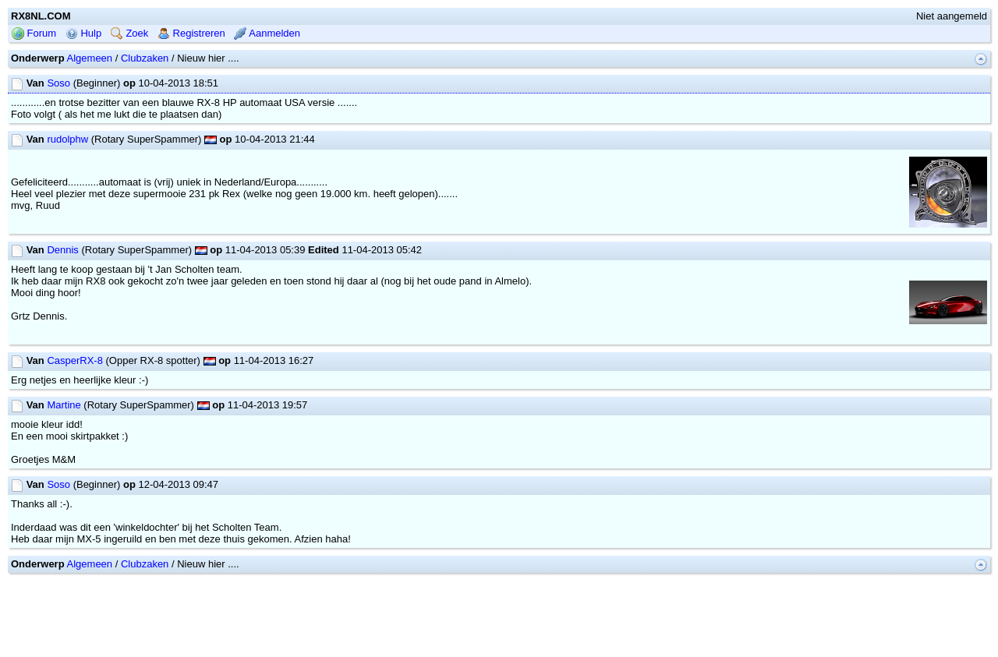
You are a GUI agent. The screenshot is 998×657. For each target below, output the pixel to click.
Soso (58, 83)
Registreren (191, 33)
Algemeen (90, 58)
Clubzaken (144, 58)
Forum (34, 33)
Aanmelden (267, 33)
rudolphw (67, 139)
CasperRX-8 (75, 360)
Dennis (62, 250)
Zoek (130, 33)
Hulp (83, 33)
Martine (63, 405)
